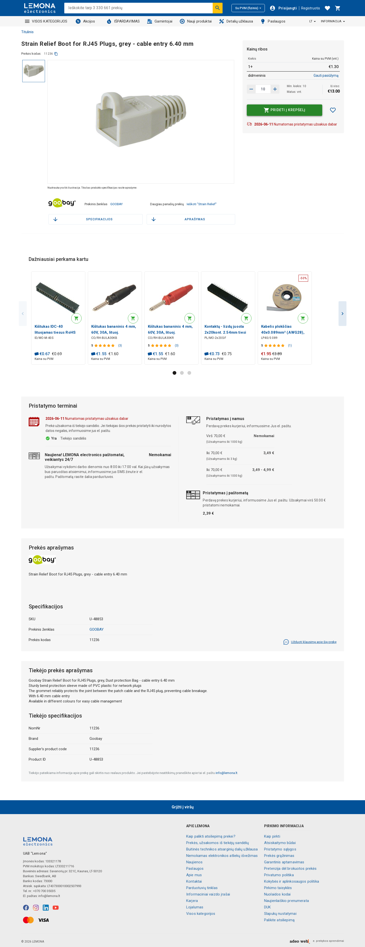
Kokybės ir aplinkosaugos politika (291, 880)
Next (342, 311)
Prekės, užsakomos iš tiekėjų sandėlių (217, 841)
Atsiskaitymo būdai (280, 841)
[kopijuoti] (56, 53)
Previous (23, 311)
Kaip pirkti (272, 835)
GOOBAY (116, 202)
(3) (121, 343)
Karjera (192, 899)
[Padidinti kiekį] (251, 89)
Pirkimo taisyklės (278, 886)
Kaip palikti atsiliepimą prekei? (210, 835)
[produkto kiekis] (263, 89)
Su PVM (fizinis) (248, 8)
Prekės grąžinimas (279, 854)
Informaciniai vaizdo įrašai (208, 893)
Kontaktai (194, 880)
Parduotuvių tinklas (202, 886)
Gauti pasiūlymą (326, 75)
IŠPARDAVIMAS (123, 21)
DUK (267, 905)
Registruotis (310, 8)
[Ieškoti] (218, 8)
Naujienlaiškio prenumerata (286, 899)
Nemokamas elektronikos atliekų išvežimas (222, 854)
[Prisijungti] (283, 8)
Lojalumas (194, 905)
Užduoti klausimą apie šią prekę (310, 641)
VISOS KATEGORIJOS (46, 21)
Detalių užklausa (236, 21)
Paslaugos (272, 21)
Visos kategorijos (200, 912)
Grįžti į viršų (183, 805)
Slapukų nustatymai (280, 912)
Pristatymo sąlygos (280, 848)
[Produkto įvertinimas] (105, 344)
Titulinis (27, 32)
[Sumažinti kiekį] (275, 89)
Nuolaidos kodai (277, 893)
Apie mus (194, 873)
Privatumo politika (279, 873)
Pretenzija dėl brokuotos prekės (290, 867)
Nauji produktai (196, 21)
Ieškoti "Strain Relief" (202, 202)
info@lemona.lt (226, 771)
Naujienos (194, 860)
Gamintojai (159, 21)
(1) (291, 343)
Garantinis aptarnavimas (284, 860)
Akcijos (85, 21)
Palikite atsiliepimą (279, 918)
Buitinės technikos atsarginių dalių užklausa (222, 848)
